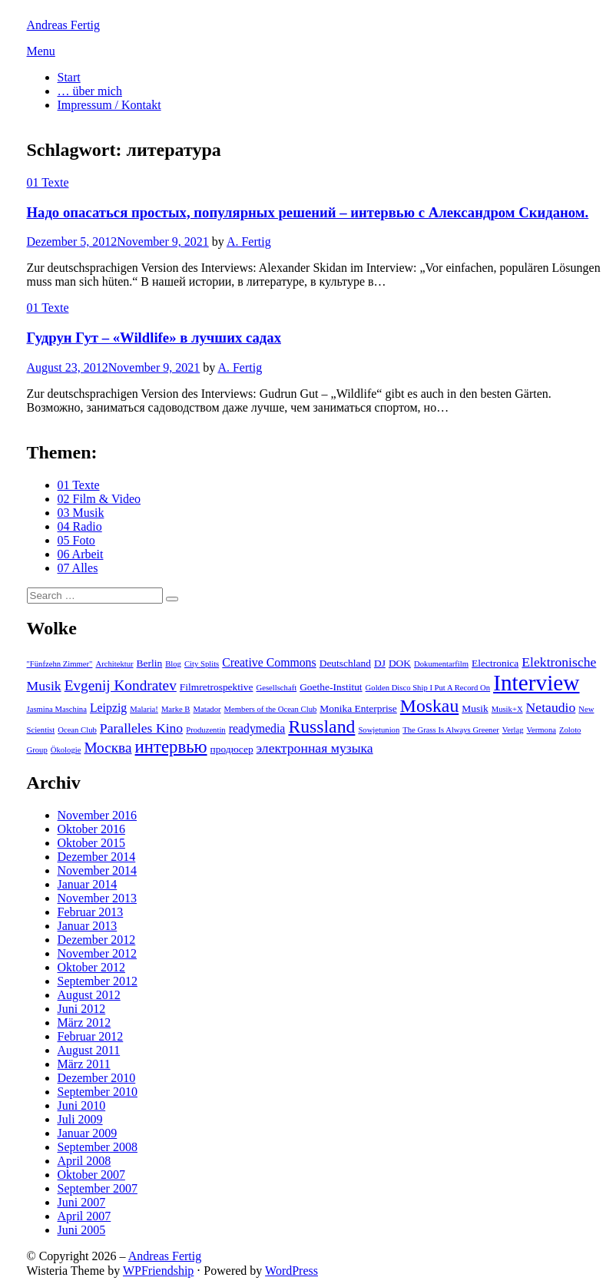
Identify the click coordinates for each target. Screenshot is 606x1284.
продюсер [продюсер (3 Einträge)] (231, 749)
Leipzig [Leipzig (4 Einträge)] (108, 707)
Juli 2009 (80, 1119)
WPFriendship (158, 1270)
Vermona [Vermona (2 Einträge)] (541, 730)
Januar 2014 (88, 884)
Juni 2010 (82, 1105)
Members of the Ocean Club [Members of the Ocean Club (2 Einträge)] (270, 709)
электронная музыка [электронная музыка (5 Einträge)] (315, 748)
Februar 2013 (91, 911)
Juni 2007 (82, 1202)
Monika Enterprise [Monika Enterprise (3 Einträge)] (358, 708)
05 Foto (76, 540)
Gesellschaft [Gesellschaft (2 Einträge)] (276, 687)
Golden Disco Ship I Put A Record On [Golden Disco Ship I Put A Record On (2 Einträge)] (428, 687)
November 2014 (97, 870)
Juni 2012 (82, 1008)
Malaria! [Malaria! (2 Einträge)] (144, 709)
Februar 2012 (91, 1036)
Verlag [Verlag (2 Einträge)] (513, 730)
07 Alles (78, 567)
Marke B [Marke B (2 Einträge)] (175, 709)
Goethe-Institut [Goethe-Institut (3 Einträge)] (331, 687)
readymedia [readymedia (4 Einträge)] (257, 728)
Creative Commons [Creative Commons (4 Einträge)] (269, 662)
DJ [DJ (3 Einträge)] (380, 663)
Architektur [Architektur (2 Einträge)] (114, 664)
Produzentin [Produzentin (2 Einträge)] (206, 730)
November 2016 (97, 815)
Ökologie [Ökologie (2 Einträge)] (66, 750)
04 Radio (80, 526)
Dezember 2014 (97, 856)
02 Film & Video (99, 498)
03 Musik (81, 512)
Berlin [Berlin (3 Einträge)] (150, 663)
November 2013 (97, 898)
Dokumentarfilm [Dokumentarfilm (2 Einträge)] (441, 664)
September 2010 (97, 1091)
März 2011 (84, 1064)
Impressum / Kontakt (109, 104)
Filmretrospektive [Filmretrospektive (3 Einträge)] (216, 687)
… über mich (90, 91)
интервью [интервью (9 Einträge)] (171, 746)
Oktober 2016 (91, 829)
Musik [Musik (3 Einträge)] (475, 708)
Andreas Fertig (64, 24)
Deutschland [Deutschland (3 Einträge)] (345, 663)
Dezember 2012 (97, 939)
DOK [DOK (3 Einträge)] (400, 663)
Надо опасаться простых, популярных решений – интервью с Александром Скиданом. (308, 212)
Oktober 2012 (91, 967)
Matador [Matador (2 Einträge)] (206, 709)
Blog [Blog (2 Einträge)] (173, 664)
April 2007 (84, 1216)
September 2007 (97, 1188)
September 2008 (97, 1146)
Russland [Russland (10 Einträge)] (321, 726)
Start (69, 77)
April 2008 (84, 1160)
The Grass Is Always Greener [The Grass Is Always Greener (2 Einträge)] (450, 730)
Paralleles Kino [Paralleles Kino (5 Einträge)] (141, 728)
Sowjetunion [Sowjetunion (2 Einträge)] (378, 730)
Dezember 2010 (97, 1077)
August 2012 (89, 994)
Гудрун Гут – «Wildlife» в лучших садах (154, 337)
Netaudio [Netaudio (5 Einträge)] (551, 707)
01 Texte (48, 182)
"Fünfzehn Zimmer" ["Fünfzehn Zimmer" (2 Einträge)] (60, 664)
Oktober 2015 (91, 842)
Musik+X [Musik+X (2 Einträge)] (507, 709)
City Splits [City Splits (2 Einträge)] (201, 664)
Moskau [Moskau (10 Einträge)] (429, 706)
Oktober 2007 (91, 1174)
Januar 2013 (88, 925)
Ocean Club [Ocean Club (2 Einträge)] (77, 730)
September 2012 (97, 981)
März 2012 (84, 1022)
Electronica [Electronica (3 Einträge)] (495, 663)
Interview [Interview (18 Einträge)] (536, 682)
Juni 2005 (82, 1229)
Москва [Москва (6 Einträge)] (107, 748)
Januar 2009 (88, 1133)
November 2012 (97, 953)
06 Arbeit (81, 554)
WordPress (291, 1270)
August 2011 (89, 1050)
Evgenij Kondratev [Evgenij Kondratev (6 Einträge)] (121, 685)
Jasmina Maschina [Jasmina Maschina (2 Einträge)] (57, 709)
